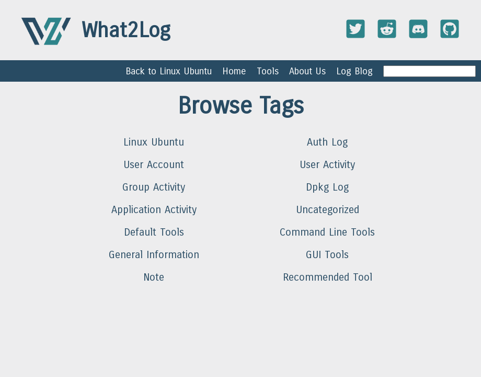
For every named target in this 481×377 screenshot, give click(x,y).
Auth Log (327, 142)
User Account (153, 165)
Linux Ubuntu (153, 142)
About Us (307, 71)
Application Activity (154, 210)
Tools (268, 71)
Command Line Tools (327, 232)
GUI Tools (327, 255)
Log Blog (354, 71)
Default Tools (154, 232)
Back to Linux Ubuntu (168, 71)
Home (234, 71)
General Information (154, 255)
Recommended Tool (327, 277)
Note (153, 277)
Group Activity (153, 187)
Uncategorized (327, 210)
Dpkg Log (327, 187)
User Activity (327, 165)
